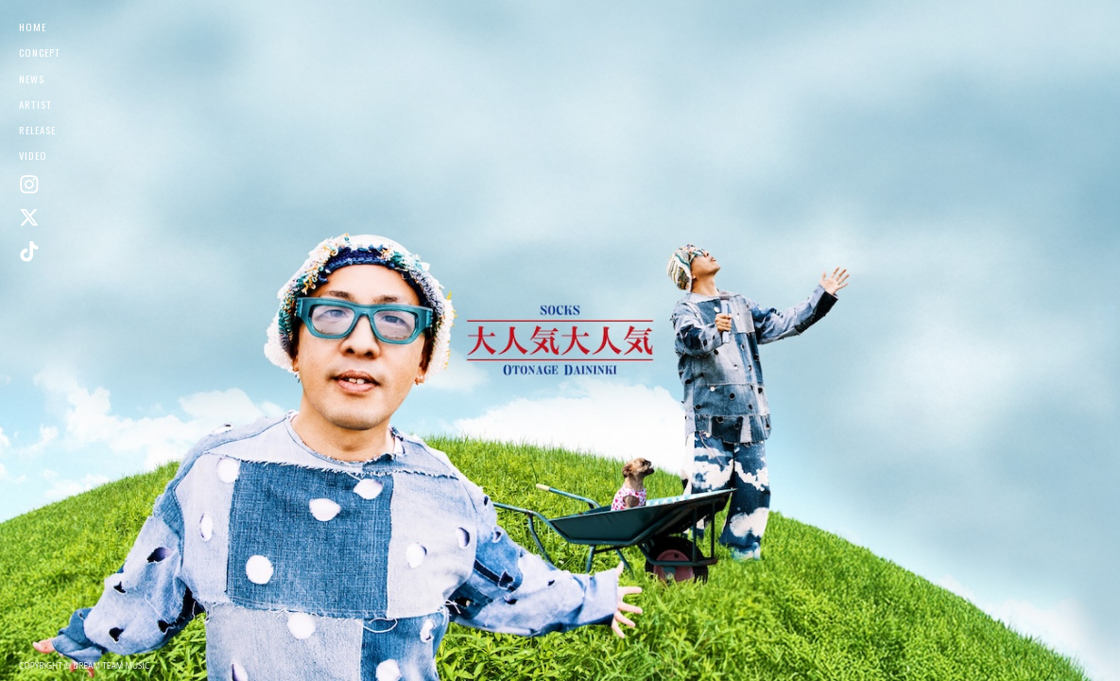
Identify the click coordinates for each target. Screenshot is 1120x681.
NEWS (31, 78)
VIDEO (33, 155)
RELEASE (38, 129)
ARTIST (35, 104)
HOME (32, 26)
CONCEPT (40, 52)
